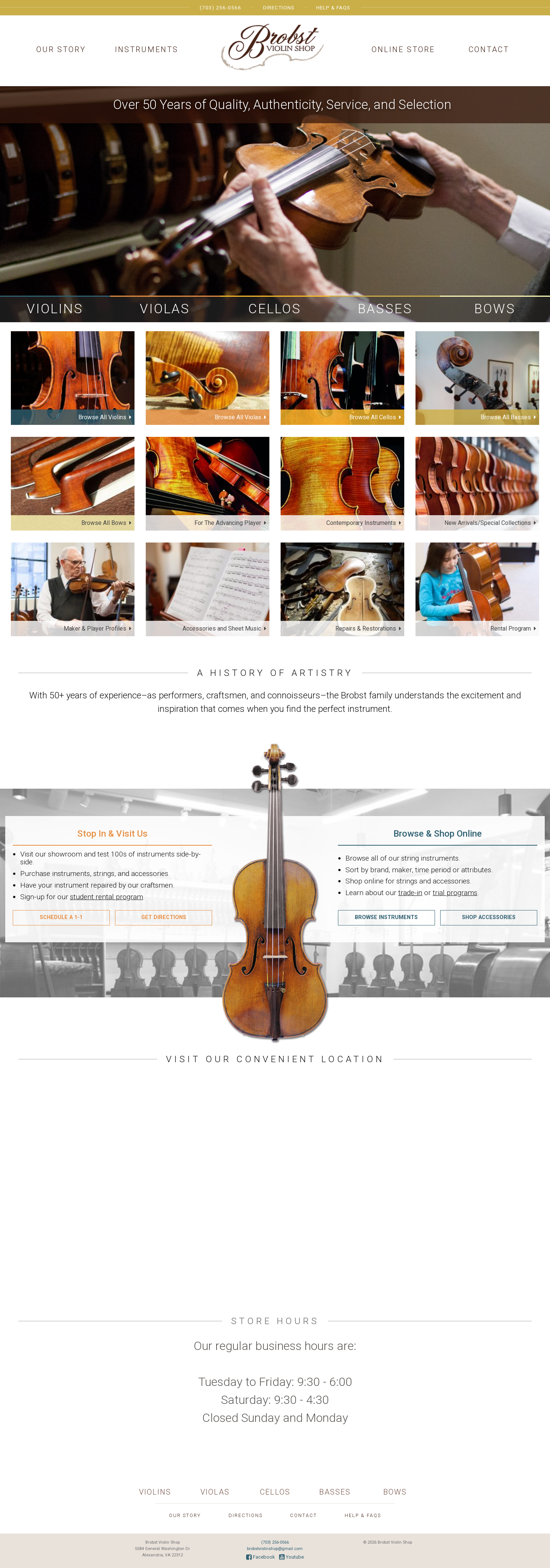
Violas (165, 309)
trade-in (410, 892)
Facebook (260, 1557)
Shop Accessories (489, 917)
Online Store (403, 49)
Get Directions (163, 917)
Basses (385, 309)
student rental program (106, 896)
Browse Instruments (386, 917)
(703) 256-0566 (220, 7)
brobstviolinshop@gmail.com (275, 1548)
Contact (489, 49)
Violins (55, 309)
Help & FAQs (333, 7)
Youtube (291, 1557)
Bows (495, 309)
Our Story (61, 49)
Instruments (146, 49)
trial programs (455, 892)
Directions (278, 7)
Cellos (274, 309)
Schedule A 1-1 (61, 917)
